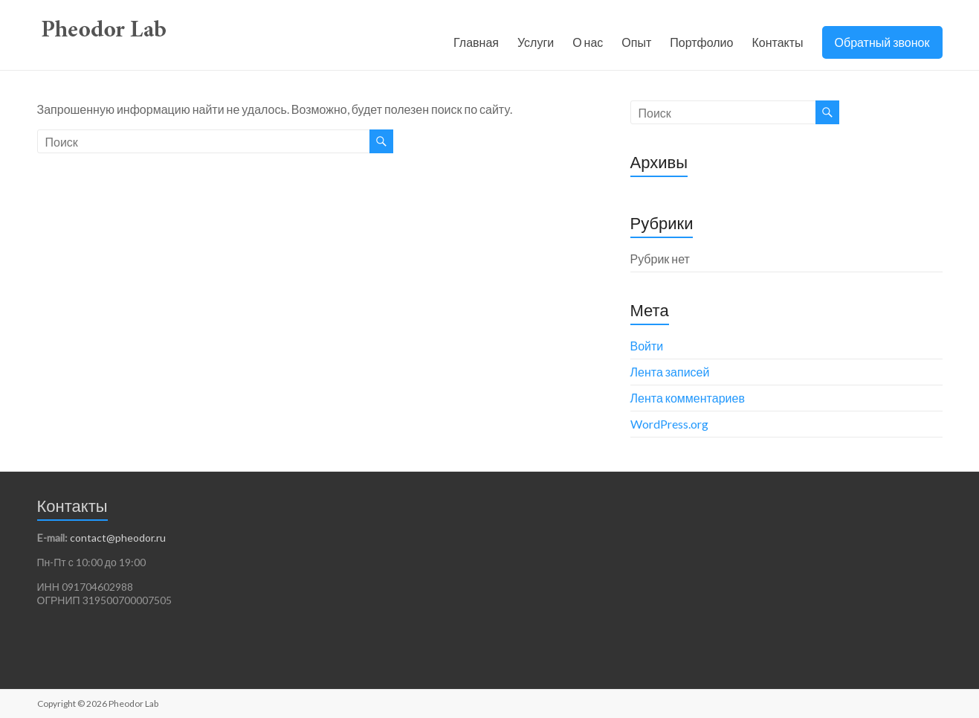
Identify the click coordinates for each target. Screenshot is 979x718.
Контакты (777, 42)
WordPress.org (669, 424)
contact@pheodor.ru (118, 537)
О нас (587, 42)
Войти (647, 346)
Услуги (535, 42)
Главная (476, 42)
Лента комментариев (687, 398)
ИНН (49, 586)
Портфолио (701, 42)
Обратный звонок (882, 42)
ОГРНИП (60, 600)
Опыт (636, 42)
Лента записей (670, 372)
